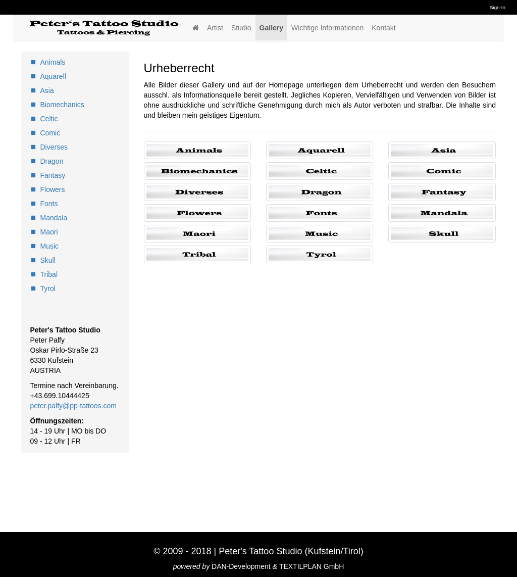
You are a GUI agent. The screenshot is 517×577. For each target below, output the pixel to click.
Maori (49, 232)
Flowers (52, 189)
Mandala (54, 218)
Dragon (52, 161)
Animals (53, 62)
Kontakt (383, 28)
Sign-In (497, 7)
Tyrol (48, 288)
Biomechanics (62, 105)
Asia (47, 90)
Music (49, 246)
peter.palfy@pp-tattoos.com (73, 406)
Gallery (271, 28)
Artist (215, 28)
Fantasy (53, 175)
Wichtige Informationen (327, 28)
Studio (241, 28)
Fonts (49, 204)
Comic (50, 133)
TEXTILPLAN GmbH (311, 566)
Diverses (54, 147)
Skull (48, 260)
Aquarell (53, 76)
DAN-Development (241, 566)
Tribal (49, 274)
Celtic (49, 119)
